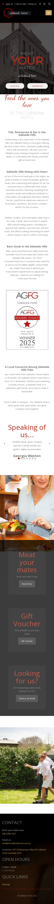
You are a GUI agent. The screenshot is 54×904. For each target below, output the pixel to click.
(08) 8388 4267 (37, 86)
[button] (19, 458)
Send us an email (27, 698)
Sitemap (6, 884)
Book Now (15, 86)
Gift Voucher (27, 641)
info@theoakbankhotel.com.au (16, 843)
